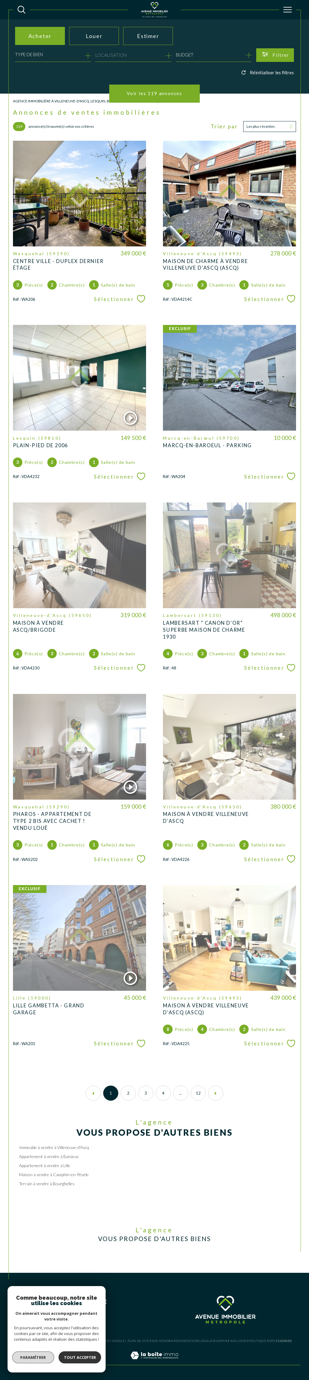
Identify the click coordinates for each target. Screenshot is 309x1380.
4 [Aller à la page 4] (163, 1093)
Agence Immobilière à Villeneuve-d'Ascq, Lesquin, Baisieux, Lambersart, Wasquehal (91, 101)
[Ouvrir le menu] (287, 9)
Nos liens (238, 1341)
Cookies (284, 1341)
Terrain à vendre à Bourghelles (47, 1183)
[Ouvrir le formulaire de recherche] (275, 55)
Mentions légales (198, 1341)
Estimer (148, 36)
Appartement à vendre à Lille (44, 1165)
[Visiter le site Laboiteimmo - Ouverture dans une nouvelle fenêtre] (154, 1361)
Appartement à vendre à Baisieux (49, 1156)
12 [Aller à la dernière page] (198, 1093)
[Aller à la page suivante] (215, 1093)
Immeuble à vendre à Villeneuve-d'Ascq (54, 1147)
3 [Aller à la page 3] (146, 1093)
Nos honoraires (165, 1341)
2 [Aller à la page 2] (128, 1093)
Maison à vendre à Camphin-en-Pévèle (54, 1174)
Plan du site (138, 1341)
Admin (222, 1341)
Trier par (224, 126)
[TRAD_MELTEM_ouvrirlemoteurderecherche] (21, 9)
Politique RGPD (262, 1341)
